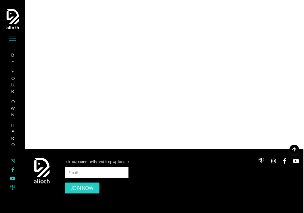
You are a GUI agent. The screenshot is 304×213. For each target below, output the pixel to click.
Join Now (82, 188)
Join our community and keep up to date (97, 161)
